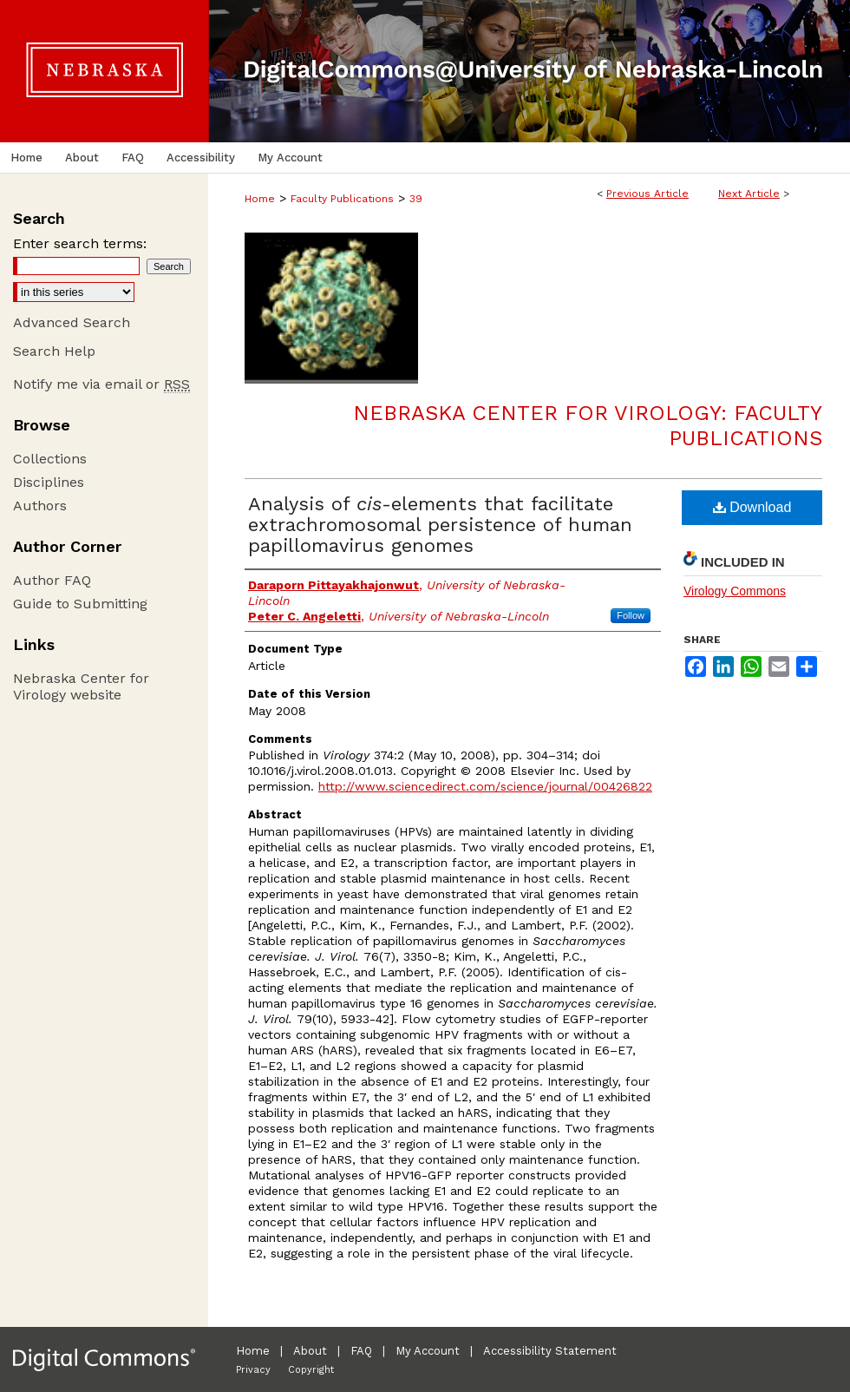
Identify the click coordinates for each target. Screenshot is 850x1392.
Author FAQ (52, 580)
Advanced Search (71, 322)
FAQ (361, 1350)
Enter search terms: (80, 243)
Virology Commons (734, 591)
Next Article (749, 193)
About (310, 1350)
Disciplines (48, 482)
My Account (428, 1350)
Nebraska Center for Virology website (81, 686)
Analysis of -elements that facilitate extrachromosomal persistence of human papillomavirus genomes (440, 524)
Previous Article (647, 193)
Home (260, 199)
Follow (630, 615)
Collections (50, 458)
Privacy (253, 1370)
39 (415, 199)
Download (752, 507)
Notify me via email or (101, 384)
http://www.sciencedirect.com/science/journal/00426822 (485, 786)
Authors (40, 505)
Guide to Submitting (80, 603)
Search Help (54, 351)
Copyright (311, 1370)
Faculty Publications (342, 199)
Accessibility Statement (550, 1350)
